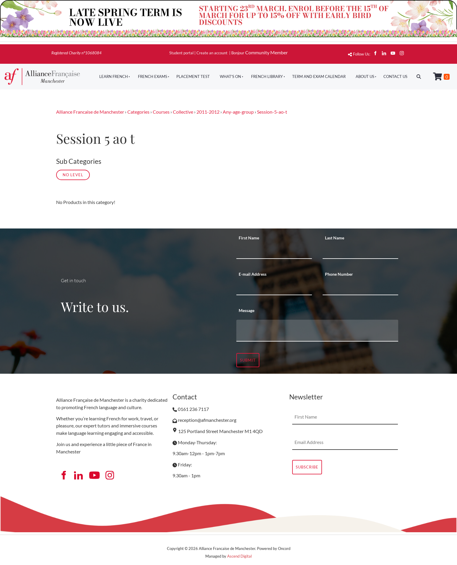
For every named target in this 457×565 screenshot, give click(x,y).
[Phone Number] (360, 287)
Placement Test (193, 76)
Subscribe (307, 467)
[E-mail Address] (274, 287)
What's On (230, 76)
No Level (73, 174)
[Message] (317, 331)
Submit (248, 360)
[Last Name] (360, 251)
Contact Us (395, 76)
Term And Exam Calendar (319, 76)
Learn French (113, 76)
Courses (161, 112)
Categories (138, 112)
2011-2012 (207, 112)
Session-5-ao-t (272, 112)
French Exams (152, 76)
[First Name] (274, 251)
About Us (365, 76)
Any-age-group (238, 112)
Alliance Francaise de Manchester (90, 112)
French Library (267, 76)
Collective (183, 112)
